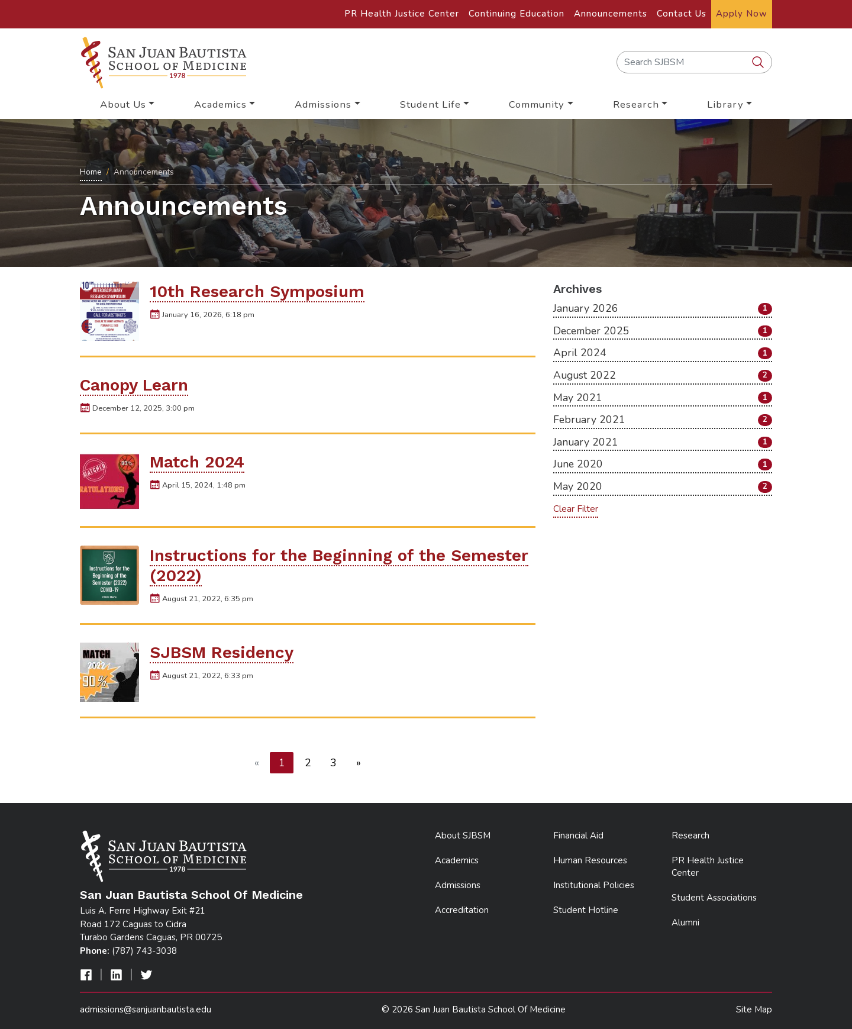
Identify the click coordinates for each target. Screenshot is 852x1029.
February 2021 (662, 419)
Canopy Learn (134, 385)
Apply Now (741, 14)
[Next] (359, 762)
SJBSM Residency (221, 652)
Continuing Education (516, 14)
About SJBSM (462, 835)
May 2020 (662, 486)
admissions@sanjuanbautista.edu (145, 1009)
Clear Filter (575, 508)
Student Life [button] (430, 104)
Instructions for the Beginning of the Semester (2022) (339, 565)
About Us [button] (123, 104)
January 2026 (662, 308)
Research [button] (636, 104)
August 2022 (662, 375)
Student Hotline (585, 910)
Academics (457, 860)
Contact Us (681, 14)
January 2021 (662, 442)
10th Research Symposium (257, 291)
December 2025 (662, 331)
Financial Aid (578, 835)
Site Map (754, 1009)
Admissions (457, 885)
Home (91, 172)
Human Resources (590, 860)
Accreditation (462, 910)
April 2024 (662, 353)
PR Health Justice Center (401, 14)
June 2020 (662, 464)
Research (690, 835)
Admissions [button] (323, 104)
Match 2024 (197, 462)
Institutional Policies (593, 885)
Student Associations (714, 898)
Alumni (685, 922)
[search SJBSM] (759, 62)
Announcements (610, 14)
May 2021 (662, 398)
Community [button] (536, 104)
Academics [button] (220, 104)
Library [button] (725, 104)
